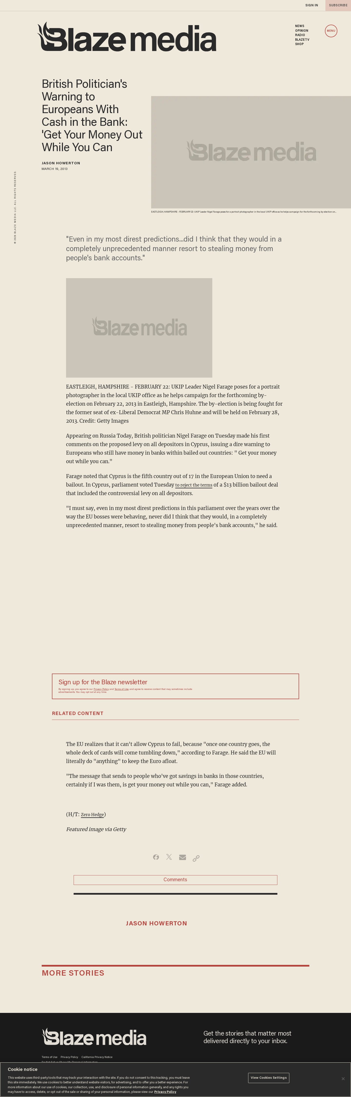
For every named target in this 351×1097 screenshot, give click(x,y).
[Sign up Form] (258, 686)
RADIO (300, 35)
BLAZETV (302, 40)
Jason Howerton (67, 164)
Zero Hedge (94, 814)
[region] (175, 1079)
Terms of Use (121, 689)
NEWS (299, 26)
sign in (311, 5)
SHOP (299, 44)
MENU (331, 31)
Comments (175, 882)
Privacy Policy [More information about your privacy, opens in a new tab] (165, 1092)
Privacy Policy (101, 689)
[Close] (343, 1078)
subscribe (337, 5)
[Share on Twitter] (168, 858)
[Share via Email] (183, 858)
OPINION (302, 30)
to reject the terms (197, 485)
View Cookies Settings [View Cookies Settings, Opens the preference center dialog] (269, 1079)
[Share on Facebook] (152, 858)
